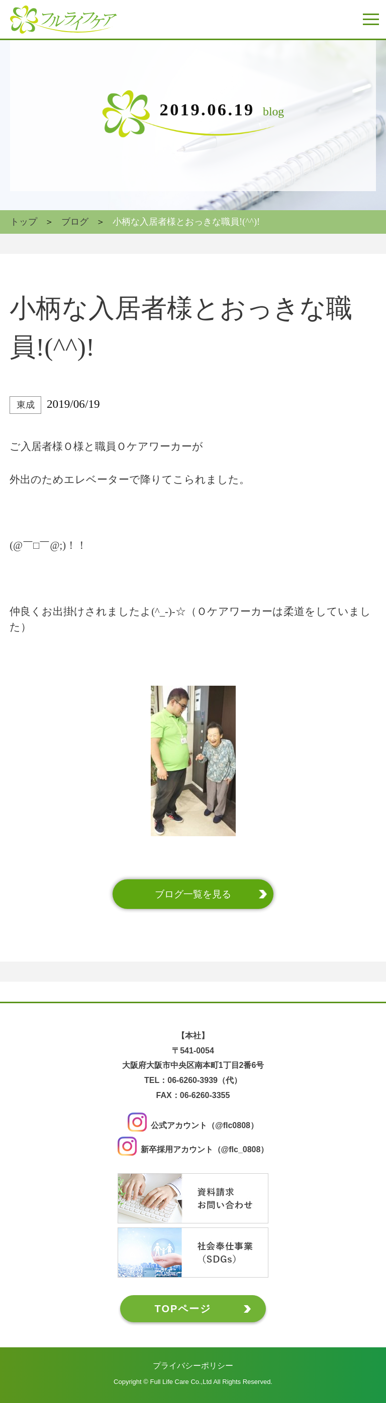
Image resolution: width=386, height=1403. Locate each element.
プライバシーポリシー (193, 1365)
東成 (26, 405)
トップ (23, 222)
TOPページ (183, 1308)
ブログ (74, 222)
